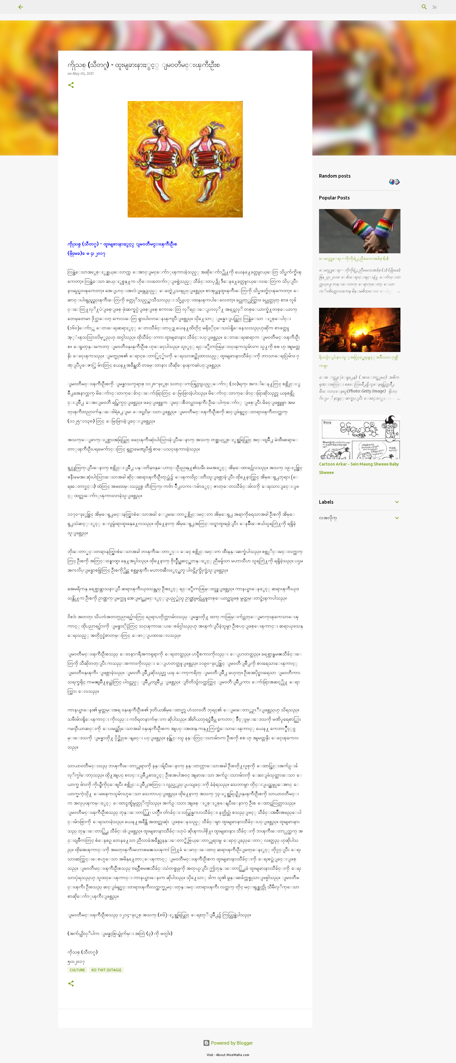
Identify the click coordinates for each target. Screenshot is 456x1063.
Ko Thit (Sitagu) (106, 970)
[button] (70, 85)
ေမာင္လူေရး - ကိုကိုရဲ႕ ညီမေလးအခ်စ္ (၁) (354, 258)
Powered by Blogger (228, 1043)
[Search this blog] (408, 7)
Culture (77, 970)
